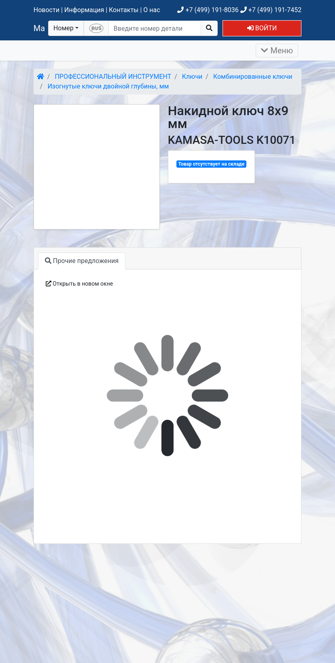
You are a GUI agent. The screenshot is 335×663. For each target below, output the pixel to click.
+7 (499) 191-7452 (270, 10)
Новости (46, 10)
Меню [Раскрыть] (277, 50)
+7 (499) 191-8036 (207, 10)
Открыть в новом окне (79, 283)
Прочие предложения (82, 261)
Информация (84, 10)
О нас (151, 10)
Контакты (123, 10)
